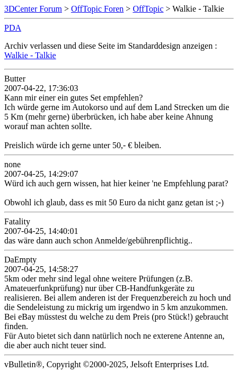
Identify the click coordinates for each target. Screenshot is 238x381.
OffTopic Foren (97, 8)
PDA (12, 27)
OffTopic (148, 8)
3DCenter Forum (33, 8)
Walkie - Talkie (30, 55)
